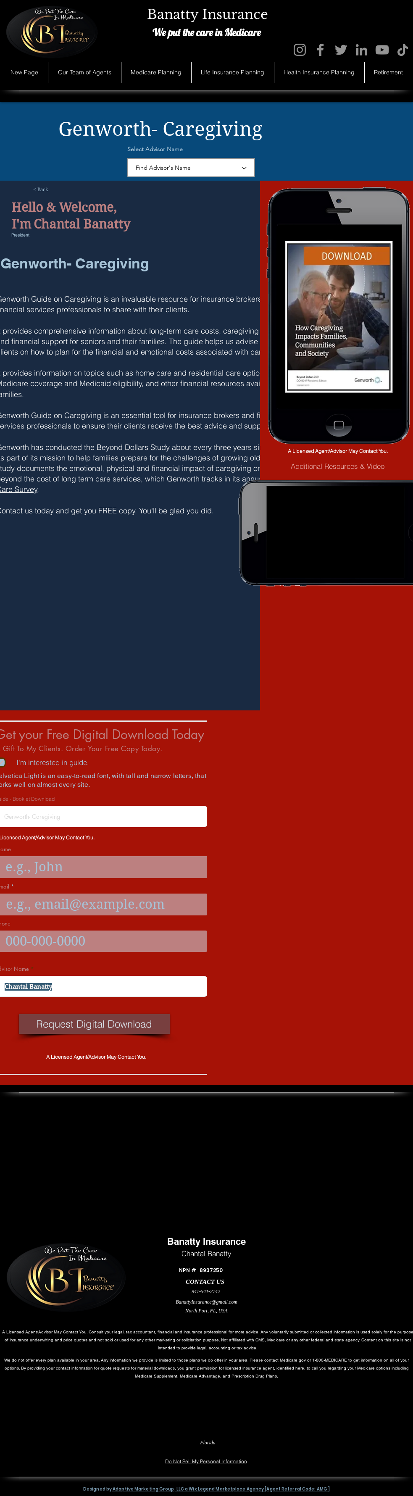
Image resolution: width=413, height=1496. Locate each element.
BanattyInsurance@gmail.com (206, 1302)
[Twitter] (341, 50)
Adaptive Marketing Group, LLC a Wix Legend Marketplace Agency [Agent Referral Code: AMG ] (221, 1489)
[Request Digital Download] (94, 1024)
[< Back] (61, 189)
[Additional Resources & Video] (337, 466)
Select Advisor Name (155, 149)
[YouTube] (382, 50)
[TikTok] (403, 50)
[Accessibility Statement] (374, 1449)
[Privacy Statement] (35, 1449)
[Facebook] (320, 50)
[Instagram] (300, 50)
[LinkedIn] (361, 50)
